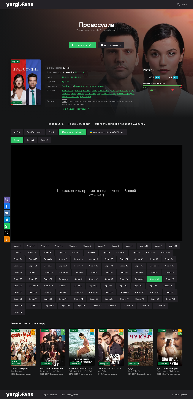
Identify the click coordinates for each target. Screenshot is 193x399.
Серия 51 (94, 272)
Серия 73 (93, 286)
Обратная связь (50, 395)
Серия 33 (153, 259)
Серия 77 (153, 286)
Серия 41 (109, 266)
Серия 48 (48, 272)
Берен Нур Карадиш (123, 93)
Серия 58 (32, 279)
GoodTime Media (34, 132)
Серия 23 (165, 252)
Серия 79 (18, 292)
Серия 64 (124, 279)
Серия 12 (173, 246)
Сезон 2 (30, 140)
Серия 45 (169, 266)
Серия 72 (78, 286)
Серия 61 (78, 279)
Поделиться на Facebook (7, 206)
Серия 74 (108, 286)
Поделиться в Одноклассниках (7, 239)
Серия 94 (78, 299)
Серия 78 (167, 286)
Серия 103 (49, 305)
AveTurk (17, 132)
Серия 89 (170, 292)
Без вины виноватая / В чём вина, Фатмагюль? (82, 368)
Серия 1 (17, 246)
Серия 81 (48, 292)
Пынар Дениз (90, 90)
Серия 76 (138, 286)
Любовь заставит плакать (111, 368)
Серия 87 (139, 292)
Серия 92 (48, 299)
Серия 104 (65, 305)
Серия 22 (150, 252)
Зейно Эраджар (106, 90)
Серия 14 (32, 252)
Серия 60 (63, 279)
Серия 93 (63, 299)
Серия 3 (45, 246)
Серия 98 (139, 299)
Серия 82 (63, 292)
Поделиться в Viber (7, 200)
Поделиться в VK (7, 213)
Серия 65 (139, 279)
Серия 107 (112, 305)
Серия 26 (48, 259)
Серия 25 (33, 259)
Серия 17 (76, 252)
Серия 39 (78, 266)
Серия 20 (120, 252)
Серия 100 (170, 299)
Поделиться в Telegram (7, 219)
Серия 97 (124, 299)
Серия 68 (18, 286)
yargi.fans (19, 4)
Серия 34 (169, 259)
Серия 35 (18, 266)
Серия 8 (115, 246)
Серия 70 (48, 286)
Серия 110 (160, 305)
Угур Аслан (122, 90)
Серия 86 (124, 292)
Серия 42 (123, 266)
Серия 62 (93, 279)
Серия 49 (63, 272)
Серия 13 (18, 252)
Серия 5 (73, 246)
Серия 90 (18, 299)
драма (65, 76)
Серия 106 (97, 305)
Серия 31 (124, 259)
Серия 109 (144, 305)
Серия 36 (33, 266)
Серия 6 (87, 246)
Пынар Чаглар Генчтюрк (83, 93)
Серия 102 (33, 305)
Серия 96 (109, 299)
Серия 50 (79, 272)
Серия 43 (139, 266)
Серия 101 (18, 305)
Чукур (130, 368)
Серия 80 (33, 292)
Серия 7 (101, 246)
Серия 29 (93, 259)
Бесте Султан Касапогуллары (89, 86)
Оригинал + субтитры (72, 132)
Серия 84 (93, 292)
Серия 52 (109, 272)
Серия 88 (154, 292)
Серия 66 (154, 279)
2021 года (80, 72)
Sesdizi (52, 132)
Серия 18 (91, 252)
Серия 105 (81, 305)
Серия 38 (63, 266)
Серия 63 (108, 279)
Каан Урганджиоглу (72, 90)
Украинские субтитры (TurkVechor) (107, 132)
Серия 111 (18, 312)
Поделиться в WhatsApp (7, 226)
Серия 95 (94, 299)
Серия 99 (155, 299)
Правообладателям (70, 395)
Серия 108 (128, 305)
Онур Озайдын (104, 93)
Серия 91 (33, 299)
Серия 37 (48, 266)
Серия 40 (93, 266)
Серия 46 (18, 272)
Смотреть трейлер (112, 45)
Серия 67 (170, 279)
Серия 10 (144, 246)
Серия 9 (129, 246)
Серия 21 (136, 252)
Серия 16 (62, 252)
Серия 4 (59, 246)
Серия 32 (138, 259)
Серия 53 (124, 272)
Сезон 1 (17, 140)
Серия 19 (106, 252)
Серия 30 (108, 259)
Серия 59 (48, 279)
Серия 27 (63, 259)
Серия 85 (109, 292)
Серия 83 (78, 292)
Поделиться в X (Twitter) (7, 233)
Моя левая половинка (51, 368)
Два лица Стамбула (167, 368)
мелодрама (76, 76)
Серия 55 (154, 272)
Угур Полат (85, 96)
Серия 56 (169, 272)
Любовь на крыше (20, 368)
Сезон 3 (44, 140)
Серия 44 (154, 266)
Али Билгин (67, 86)
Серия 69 (33, 286)
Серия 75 (123, 286)
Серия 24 (18, 259)
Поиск (184, 4)
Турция (65, 81)
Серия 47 (33, 272)
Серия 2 (31, 246)
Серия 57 (18, 279)
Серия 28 (78, 259)
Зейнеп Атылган (70, 96)
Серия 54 (139, 272)
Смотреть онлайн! (84, 45)
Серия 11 (158, 246)
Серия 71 (63, 286)
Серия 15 (47, 252)
